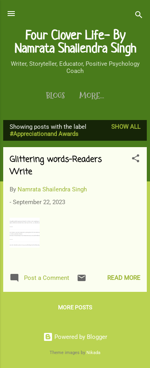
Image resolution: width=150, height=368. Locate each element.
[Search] (139, 16)
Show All (125, 126)
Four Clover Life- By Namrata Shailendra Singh (75, 42)
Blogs (55, 95)
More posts (75, 307)
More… (91, 95)
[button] (135, 159)
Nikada (93, 352)
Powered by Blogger (75, 336)
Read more (123, 277)
